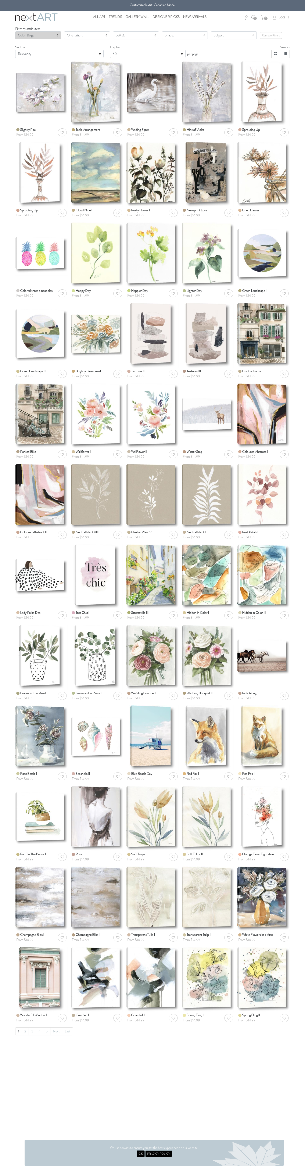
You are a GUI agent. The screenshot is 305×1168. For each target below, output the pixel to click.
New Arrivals (195, 16)
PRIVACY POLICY (158, 1153)
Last (67, 1031)
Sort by (20, 47)
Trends (115, 16)
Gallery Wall (137, 16)
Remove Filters (271, 35)
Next (56, 1031)
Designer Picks (166, 16)
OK (141, 1153)
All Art (99, 16)
